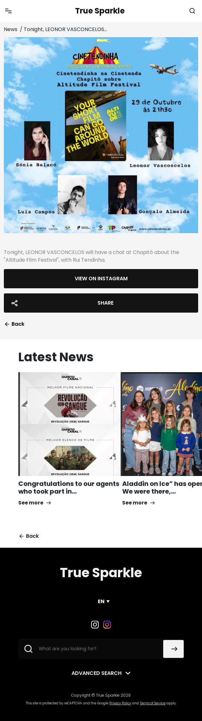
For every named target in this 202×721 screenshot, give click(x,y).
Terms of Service (152, 703)
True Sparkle (100, 10)
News (11, 29)
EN (101, 601)
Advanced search (97, 673)
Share (62, 303)
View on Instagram (101, 278)
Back (14, 324)
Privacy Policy (120, 703)
